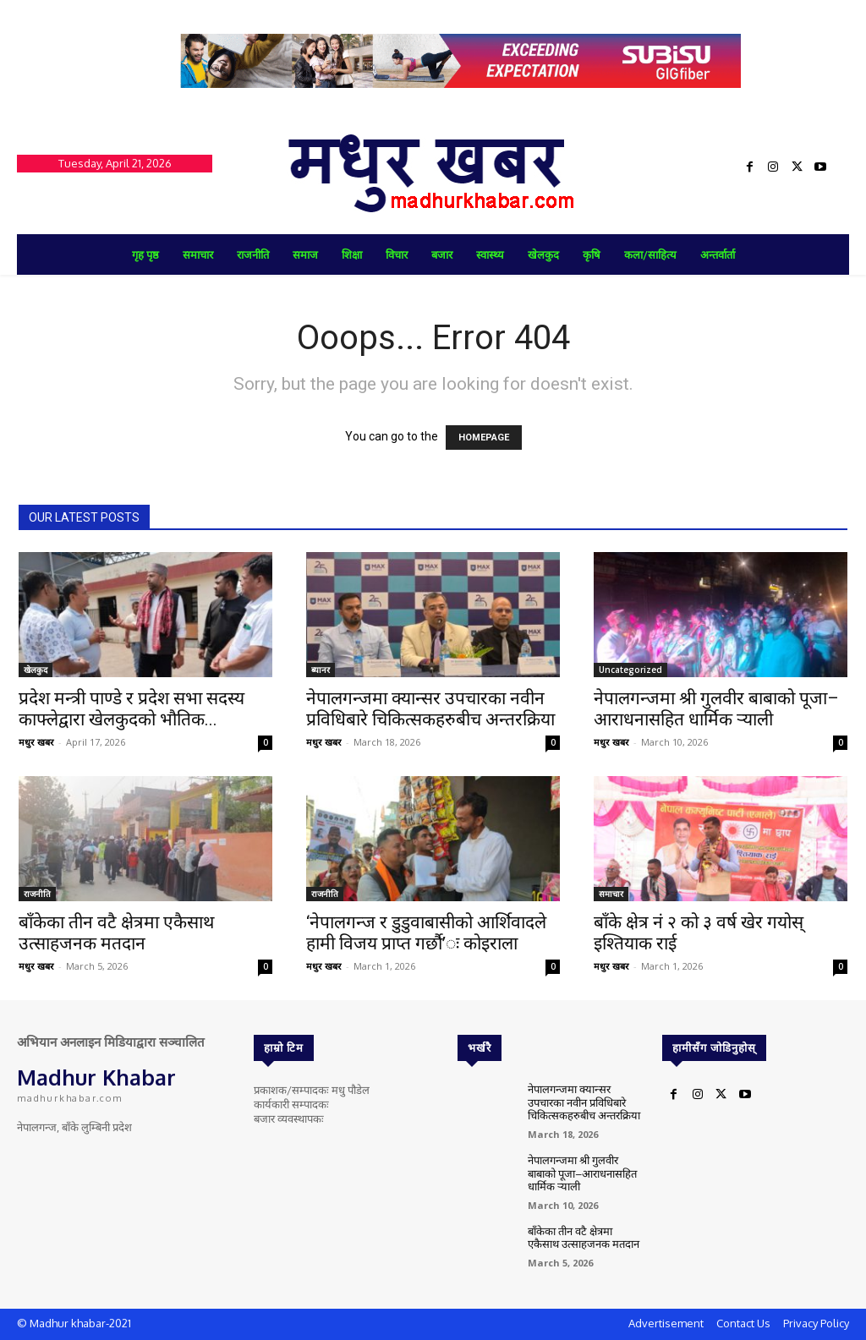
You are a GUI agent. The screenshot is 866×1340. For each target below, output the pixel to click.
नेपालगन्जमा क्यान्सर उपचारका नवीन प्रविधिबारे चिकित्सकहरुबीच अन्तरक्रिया (430, 709)
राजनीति (37, 894)
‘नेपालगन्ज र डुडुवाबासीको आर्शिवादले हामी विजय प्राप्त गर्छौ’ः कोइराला (426, 933)
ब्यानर (320, 669)
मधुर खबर (36, 742)
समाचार (611, 894)
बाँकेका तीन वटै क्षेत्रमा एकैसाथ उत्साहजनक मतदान (116, 933)
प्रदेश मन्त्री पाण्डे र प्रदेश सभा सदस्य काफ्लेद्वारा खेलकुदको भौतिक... (131, 709)
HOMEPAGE (483, 437)
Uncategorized (630, 669)
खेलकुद (35, 669)
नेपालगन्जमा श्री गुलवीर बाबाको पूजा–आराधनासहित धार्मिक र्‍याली (716, 709)
